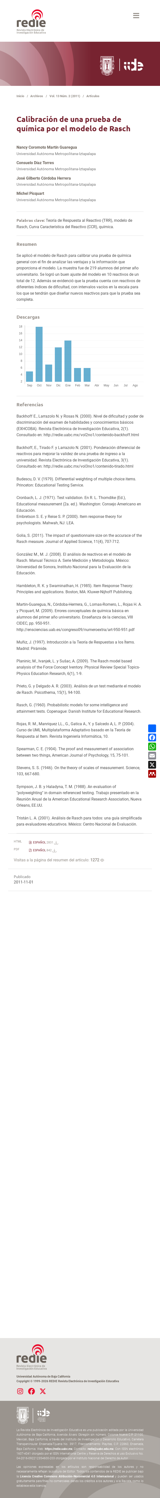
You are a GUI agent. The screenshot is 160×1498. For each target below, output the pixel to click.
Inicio (20, 96)
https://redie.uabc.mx (58, 1449)
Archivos (36, 96)
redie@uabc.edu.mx (100, 1449)
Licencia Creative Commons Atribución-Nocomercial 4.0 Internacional (67, 1476)
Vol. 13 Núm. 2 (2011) (64, 96)
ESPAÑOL (45, 842)
